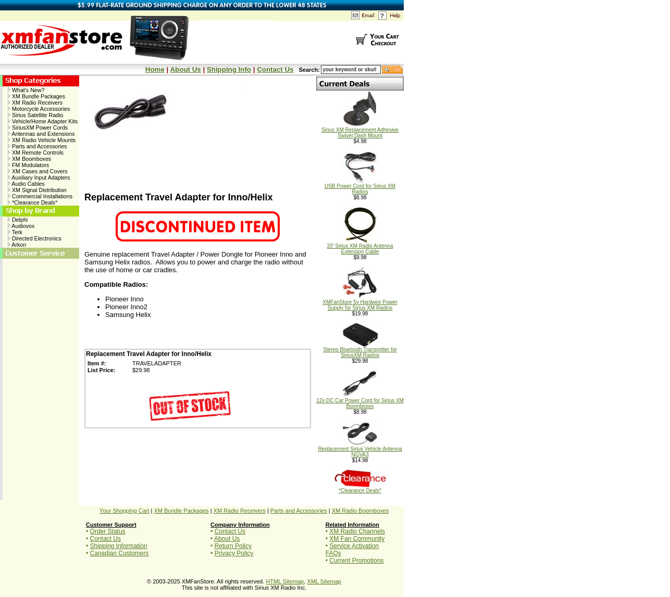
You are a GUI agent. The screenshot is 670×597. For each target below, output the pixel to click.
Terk (15, 232)
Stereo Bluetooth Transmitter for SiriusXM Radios (360, 350)
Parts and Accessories (37, 146)
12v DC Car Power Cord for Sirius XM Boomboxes (360, 401)
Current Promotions (356, 560)
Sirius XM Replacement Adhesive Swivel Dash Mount (360, 130)
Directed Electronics (34, 238)
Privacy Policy (234, 553)
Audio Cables (26, 184)
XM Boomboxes (29, 159)
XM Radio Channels (357, 531)
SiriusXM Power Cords (38, 127)
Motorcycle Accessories (39, 109)
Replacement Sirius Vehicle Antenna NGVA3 (360, 449)
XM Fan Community (356, 538)
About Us (185, 69)
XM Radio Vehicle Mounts (42, 140)
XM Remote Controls (36, 152)
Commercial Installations (40, 196)
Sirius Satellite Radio (35, 115)
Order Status (108, 531)
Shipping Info (229, 69)
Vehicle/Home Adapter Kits (43, 121)
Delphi (18, 220)
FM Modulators (28, 165)
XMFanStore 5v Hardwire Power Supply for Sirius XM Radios (359, 303)
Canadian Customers (119, 553)
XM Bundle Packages (36, 96)
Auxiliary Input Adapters (39, 177)
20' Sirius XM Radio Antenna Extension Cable (360, 246)
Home (155, 69)
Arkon (17, 245)
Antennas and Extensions (41, 134)
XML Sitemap (324, 581)
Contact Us (275, 69)
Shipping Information (118, 546)
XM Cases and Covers (38, 171)
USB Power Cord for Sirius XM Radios (360, 187)
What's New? (26, 90)
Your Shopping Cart (125, 510)
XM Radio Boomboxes (360, 510)
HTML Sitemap (285, 581)
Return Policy (233, 546)
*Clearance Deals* (32, 202)
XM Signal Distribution (37, 190)
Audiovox (21, 226)
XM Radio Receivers (35, 102)
